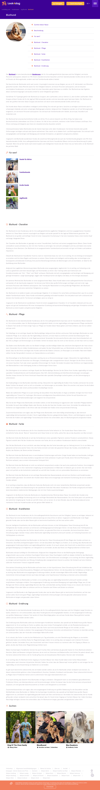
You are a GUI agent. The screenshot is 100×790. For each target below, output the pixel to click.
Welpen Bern (46, 778)
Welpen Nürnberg (11, 775)
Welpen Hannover (75, 773)
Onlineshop (9, 768)
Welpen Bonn (49, 773)
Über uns (57, 768)
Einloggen (57, 3)
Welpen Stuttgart (37, 773)
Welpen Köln (76, 775)
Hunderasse (36, 74)
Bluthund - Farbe (39, 54)
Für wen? (37, 36)
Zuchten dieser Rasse (41, 25)
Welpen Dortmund (38, 775)
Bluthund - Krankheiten (42, 60)
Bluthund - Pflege (40, 48)
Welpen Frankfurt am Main (60, 771)
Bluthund (12, 74)
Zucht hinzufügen (75, 3)
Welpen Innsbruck (22, 778)
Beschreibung (38, 30)
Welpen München (76, 771)
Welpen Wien (10, 778)
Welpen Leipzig (24, 773)
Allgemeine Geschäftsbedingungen (26, 768)
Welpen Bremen (61, 773)
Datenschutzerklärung (72, 784)
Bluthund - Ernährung (41, 66)
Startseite (34, 771)
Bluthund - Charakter (41, 42)
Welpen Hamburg (11, 773)
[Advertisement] (50, 215)
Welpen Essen (65, 775)
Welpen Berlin (45, 771)
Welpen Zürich (35, 778)
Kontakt (65, 768)
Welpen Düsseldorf (52, 775)
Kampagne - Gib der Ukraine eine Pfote (17, 771)
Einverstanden (50, 786)
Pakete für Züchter (45, 768)
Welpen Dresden (24, 775)
